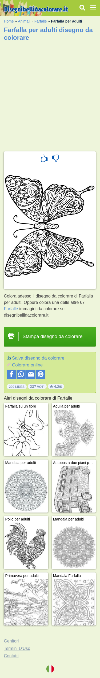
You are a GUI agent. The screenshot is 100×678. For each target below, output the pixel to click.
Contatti (11, 656)
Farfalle (40, 21)
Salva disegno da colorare (38, 358)
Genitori (11, 641)
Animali (24, 21)
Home (9, 21)
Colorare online (27, 365)
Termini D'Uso (17, 648)
